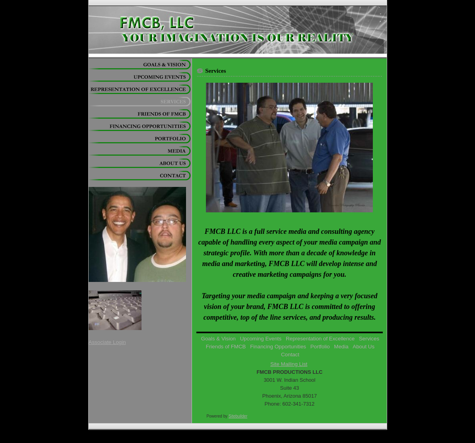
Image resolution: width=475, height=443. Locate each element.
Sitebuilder (238, 416)
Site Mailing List (288, 364)
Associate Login (107, 342)
